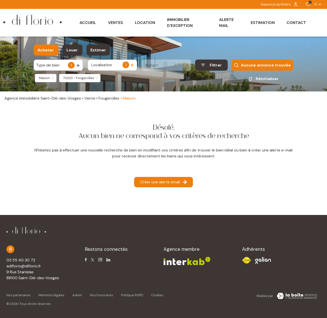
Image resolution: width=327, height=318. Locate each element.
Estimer (98, 50)
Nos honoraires (101, 295)
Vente (89, 98)
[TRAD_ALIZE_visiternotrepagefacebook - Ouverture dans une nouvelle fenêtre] (86, 259)
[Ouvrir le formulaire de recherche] (211, 65)
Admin (77, 295)
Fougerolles (109, 98)
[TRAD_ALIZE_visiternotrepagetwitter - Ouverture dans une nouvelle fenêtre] (92, 260)
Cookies (157, 295)
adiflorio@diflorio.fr (23, 266)
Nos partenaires (18, 295)
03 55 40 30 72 (20, 260)
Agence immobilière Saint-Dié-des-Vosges (42, 98)
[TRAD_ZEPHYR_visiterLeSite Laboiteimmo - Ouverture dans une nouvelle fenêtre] (297, 296)
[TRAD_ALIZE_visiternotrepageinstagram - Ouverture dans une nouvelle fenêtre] (100, 260)
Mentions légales (51, 295)
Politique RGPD (132, 295)
